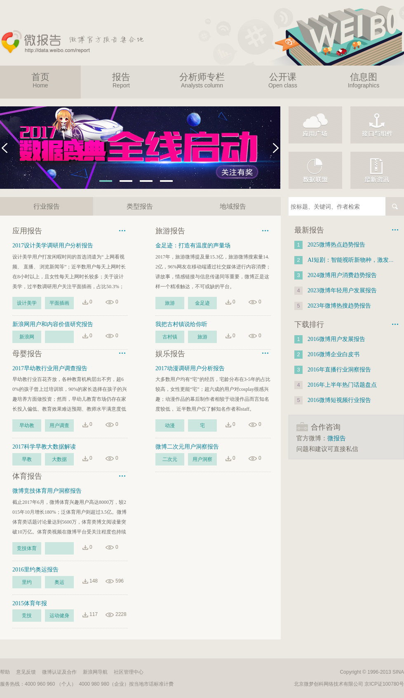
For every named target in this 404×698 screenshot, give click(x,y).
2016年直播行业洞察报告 (339, 370)
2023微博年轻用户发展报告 (342, 290)
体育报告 (27, 476)
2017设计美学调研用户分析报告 (52, 245)
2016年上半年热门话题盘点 (342, 385)
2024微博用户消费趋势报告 (342, 275)
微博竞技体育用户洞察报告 (47, 491)
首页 (40, 80)
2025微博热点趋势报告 (336, 245)
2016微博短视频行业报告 (339, 400)
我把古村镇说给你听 (181, 324)
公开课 (282, 80)
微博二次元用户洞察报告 (187, 447)
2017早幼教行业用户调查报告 (49, 368)
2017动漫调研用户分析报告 (190, 368)
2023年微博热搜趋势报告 (339, 306)
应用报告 (27, 231)
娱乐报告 (170, 354)
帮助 (5, 672)
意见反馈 (26, 672)
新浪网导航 (95, 672)
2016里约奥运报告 (35, 569)
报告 (121, 80)
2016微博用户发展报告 (336, 339)
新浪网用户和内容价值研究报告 (52, 324)
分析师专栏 (202, 80)
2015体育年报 (29, 603)
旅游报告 (170, 231)
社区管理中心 (128, 672)
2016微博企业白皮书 (333, 354)
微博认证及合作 (59, 672)
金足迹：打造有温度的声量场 (192, 245)
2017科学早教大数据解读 (44, 447)
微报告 (336, 438)
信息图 (363, 80)
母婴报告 (27, 354)
